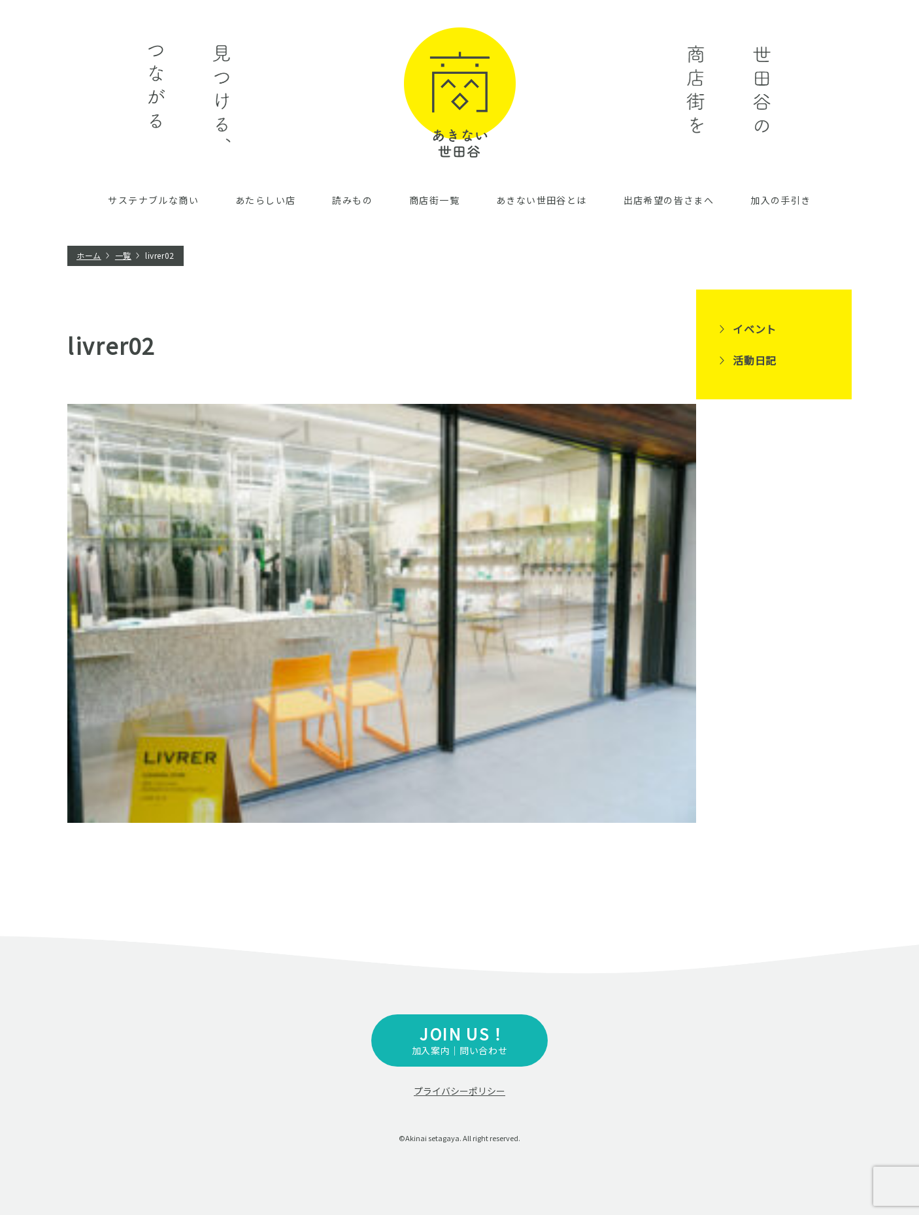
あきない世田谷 (460, 92)
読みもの (352, 200)
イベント (755, 329)
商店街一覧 (434, 200)
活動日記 (755, 360)
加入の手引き (780, 200)
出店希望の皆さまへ (669, 200)
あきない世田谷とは (541, 200)
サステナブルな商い (153, 200)
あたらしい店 (265, 200)
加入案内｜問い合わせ (459, 1039)
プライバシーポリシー (459, 1090)
